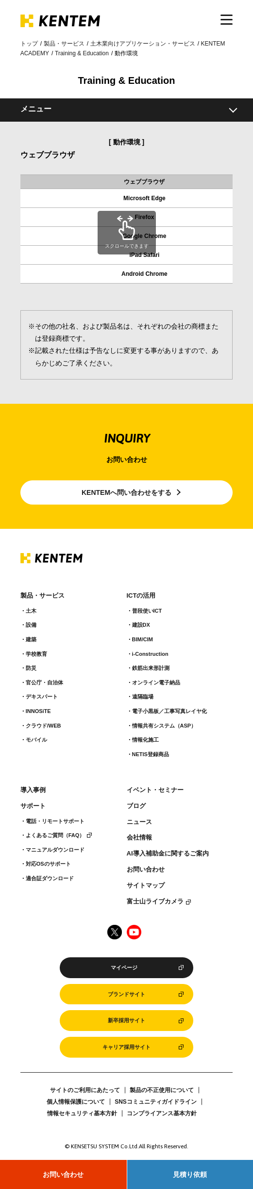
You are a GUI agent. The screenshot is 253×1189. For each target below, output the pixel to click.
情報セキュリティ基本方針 (82, 1113)
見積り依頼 (190, 1174)
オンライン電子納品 (156, 682)
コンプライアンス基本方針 (162, 1113)
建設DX (141, 625)
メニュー (35, 109)
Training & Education (82, 53)
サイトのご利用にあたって (85, 1090)
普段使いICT (147, 611)
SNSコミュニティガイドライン (156, 1101)
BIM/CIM (142, 639)
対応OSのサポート (48, 864)
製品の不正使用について (162, 1090)
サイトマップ (146, 885)
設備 (31, 625)
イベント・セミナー (155, 790)
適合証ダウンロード (50, 878)
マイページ (124, 967)
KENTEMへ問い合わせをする (126, 492)
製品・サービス (64, 43)
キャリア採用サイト (126, 1047)
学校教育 (36, 654)
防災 (31, 668)
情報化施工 (145, 740)
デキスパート (42, 696)
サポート (33, 806)
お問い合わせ (63, 1174)
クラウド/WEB (43, 726)
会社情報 (139, 837)
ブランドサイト (126, 994)
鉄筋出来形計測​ (150, 668)
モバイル (36, 740)
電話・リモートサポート (55, 821)
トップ (29, 43)
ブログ (136, 806)
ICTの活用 (141, 595)
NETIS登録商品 (150, 754)
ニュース (139, 822)
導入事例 (33, 790)
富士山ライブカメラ (155, 901)
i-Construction (150, 654)
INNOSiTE (38, 711)
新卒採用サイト (126, 1020)
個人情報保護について (76, 1101)
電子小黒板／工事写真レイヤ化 (169, 711)
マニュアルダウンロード (55, 850)
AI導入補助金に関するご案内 (168, 853)
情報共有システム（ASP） (164, 726)
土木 (31, 611)
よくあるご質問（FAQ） (55, 835)
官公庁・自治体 (44, 682)
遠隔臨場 (142, 696)
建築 (31, 639)
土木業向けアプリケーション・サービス (142, 43)
